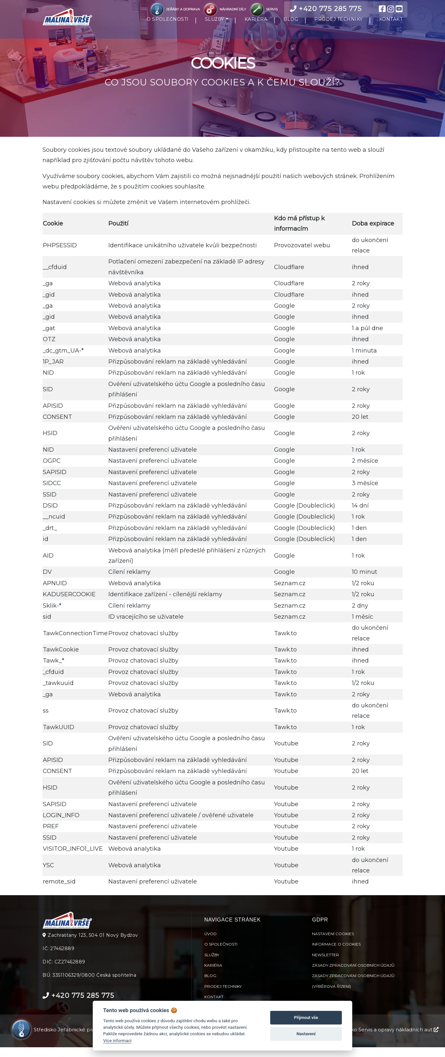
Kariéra (213, 974)
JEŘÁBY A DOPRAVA (175, 9)
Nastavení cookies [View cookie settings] (333, 943)
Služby (211, 964)
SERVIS (263, 9)
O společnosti (220, 953)
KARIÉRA (256, 24)
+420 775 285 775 (326, 9)
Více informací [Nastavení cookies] (117, 1040)
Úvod (210, 943)
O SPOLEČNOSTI (168, 24)
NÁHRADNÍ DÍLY (224, 9)
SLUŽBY (214, 24)
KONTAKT (391, 24)
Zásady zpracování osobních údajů (353, 974)
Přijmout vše (306, 1017)
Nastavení (306, 1033)
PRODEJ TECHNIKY (338, 24)
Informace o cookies (336, 953)
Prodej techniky (223, 995)
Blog (210, 985)
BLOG (290, 24)
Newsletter (325, 964)
